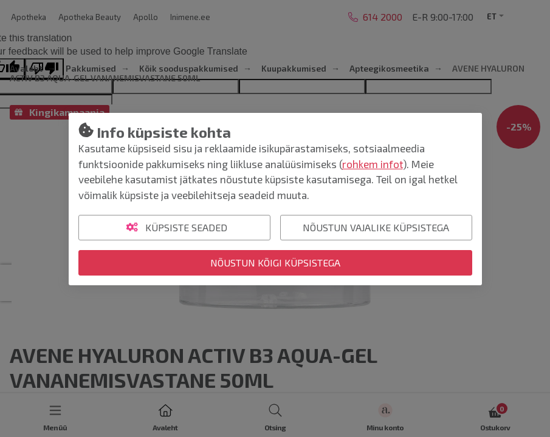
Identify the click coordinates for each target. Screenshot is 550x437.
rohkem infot (372, 164)
